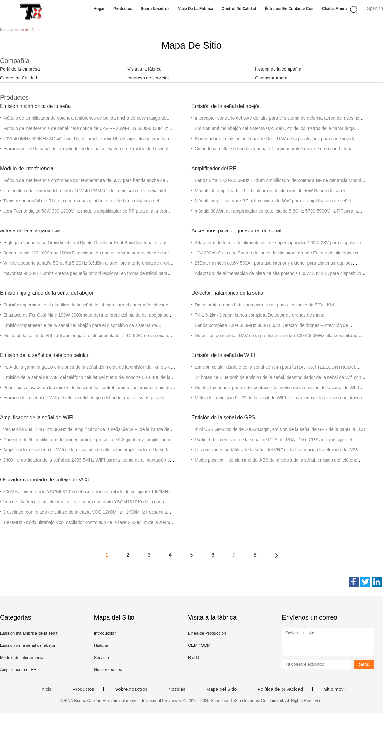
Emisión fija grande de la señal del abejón (47, 293)
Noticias (176, 689)
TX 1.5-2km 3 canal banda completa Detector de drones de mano (259, 315)
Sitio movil (335, 689)
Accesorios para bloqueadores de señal (236, 230)
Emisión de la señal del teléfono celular (44, 355)
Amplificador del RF (214, 168)
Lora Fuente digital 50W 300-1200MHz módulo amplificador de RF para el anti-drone (87, 211)
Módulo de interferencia (26, 168)
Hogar (99, 8)
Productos (122, 8)
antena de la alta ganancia (30, 230)
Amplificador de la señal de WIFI (36, 417)
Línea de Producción (207, 633)
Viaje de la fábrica (195, 8)
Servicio (101, 657)
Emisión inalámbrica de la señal (36, 106)
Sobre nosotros (155, 8)
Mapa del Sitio (221, 689)
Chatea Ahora (334, 8)
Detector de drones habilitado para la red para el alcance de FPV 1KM (264, 304)
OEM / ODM (199, 645)
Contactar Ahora (271, 77)
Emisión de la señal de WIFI (223, 355)
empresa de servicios (149, 77)
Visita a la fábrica (144, 69)
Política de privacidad (280, 689)
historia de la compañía (278, 69)
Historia (101, 645)
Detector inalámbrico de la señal (228, 293)
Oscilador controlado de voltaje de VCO (45, 479)
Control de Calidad (18, 77)
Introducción (105, 633)
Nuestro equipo (108, 669)
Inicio (46, 689)
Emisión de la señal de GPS (223, 417)
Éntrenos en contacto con (289, 8)
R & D (193, 657)
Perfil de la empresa (20, 69)
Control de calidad (239, 8)
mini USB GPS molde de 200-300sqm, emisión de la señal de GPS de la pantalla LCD (280, 429)
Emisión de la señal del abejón (226, 106)
